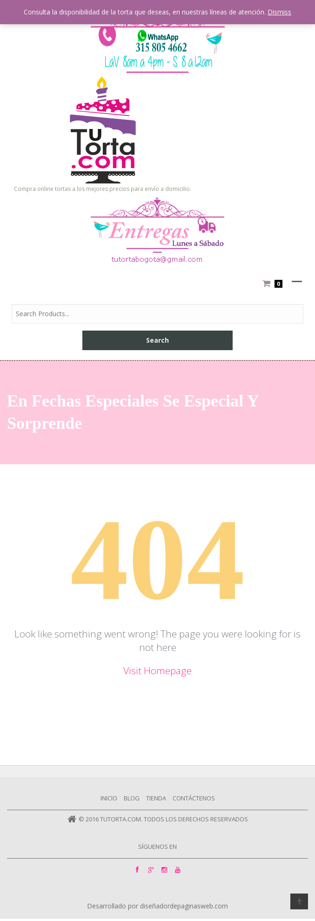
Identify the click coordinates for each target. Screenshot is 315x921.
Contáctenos (194, 798)
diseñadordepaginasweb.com (184, 905)
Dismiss (279, 11)
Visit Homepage (157, 670)
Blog (132, 798)
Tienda (156, 798)
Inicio (109, 798)
